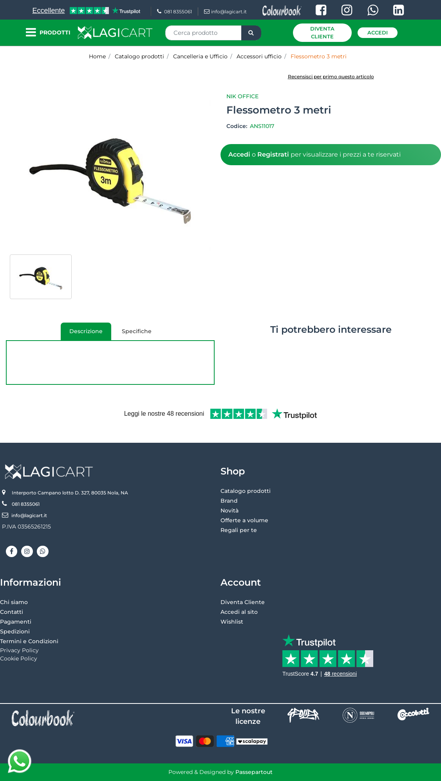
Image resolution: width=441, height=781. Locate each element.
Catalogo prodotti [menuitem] (245, 490)
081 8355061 (174, 11)
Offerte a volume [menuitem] (244, 520)
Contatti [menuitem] (11, 611)
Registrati (273, 154)
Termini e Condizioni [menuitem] (29, 641)
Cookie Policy (18, 658)
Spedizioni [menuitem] (15, 631)
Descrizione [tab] (82, 334)
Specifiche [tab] (137, 331)
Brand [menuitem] (229, 500)
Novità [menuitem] (229, 510)
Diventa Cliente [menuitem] (242, 602)
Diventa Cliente (322, 32)
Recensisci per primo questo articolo (331, 76)
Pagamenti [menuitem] (15, 621)
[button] (251, 32)
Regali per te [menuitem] (238, 530)
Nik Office (242, 96)
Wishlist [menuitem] (231, 621)
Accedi (377, 32)
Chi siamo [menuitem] (14, 602)
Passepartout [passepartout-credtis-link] (254, 772)
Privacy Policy (19, 650)
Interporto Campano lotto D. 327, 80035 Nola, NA (70, 493)
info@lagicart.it (225, 11)
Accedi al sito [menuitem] (239, 611)
